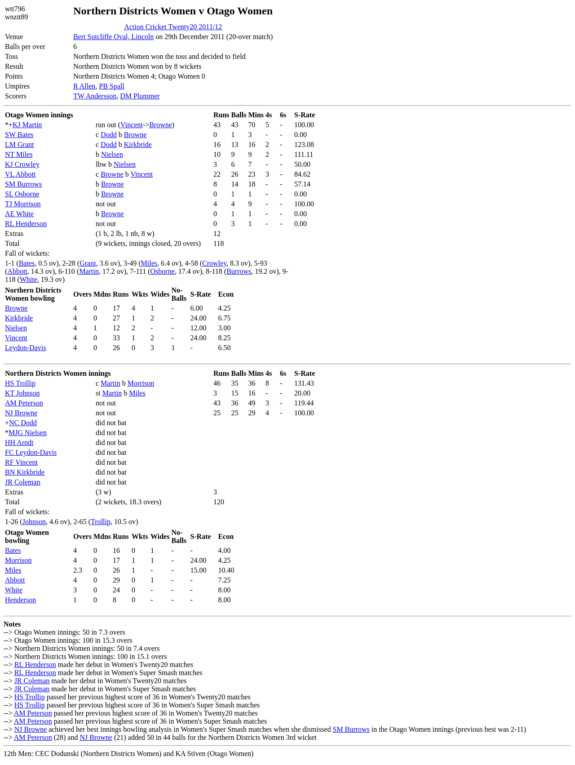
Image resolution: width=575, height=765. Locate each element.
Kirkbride (138, 144)
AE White (19, 214)
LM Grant (19, 144)
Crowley (214, 263)
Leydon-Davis (25, 347)
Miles (149, 263)
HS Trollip (20, 383)
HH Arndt (19, 442)
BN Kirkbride (24, 472)
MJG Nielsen (28, 432)
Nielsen (112, 154)
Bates (27, 263)
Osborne (162, 271)
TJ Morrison (23, 204)
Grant (88, 263)
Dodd (109, 134)
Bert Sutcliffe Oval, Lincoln (113, 36)
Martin (89, 271)
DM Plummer (139, 96)
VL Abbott (20, 174)
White (28, 279)
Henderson (20, 600)
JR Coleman (22, 482)
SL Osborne (22, 194)
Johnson (34, 521)
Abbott (17, 271)
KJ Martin (27, 125)
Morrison (141, 383)
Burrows (238, 271)
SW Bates (19, 134)
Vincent (131, 125)
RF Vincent (21, 462)
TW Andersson (94, 96)
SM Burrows (23, 184)
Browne (160, 125)
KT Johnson (22, 393)
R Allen (84, 86)
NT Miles (18, 154)
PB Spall (111, 86)
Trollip (101, 521)
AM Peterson (24, 403)
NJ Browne (21, 413)
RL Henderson (26, 223)
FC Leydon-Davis (31, 452)
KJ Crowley (22, 164)
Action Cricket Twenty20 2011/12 (173, 27)
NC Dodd (23, 423)
